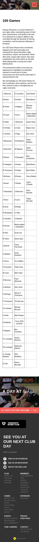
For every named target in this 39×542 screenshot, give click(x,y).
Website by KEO (19, 538)
